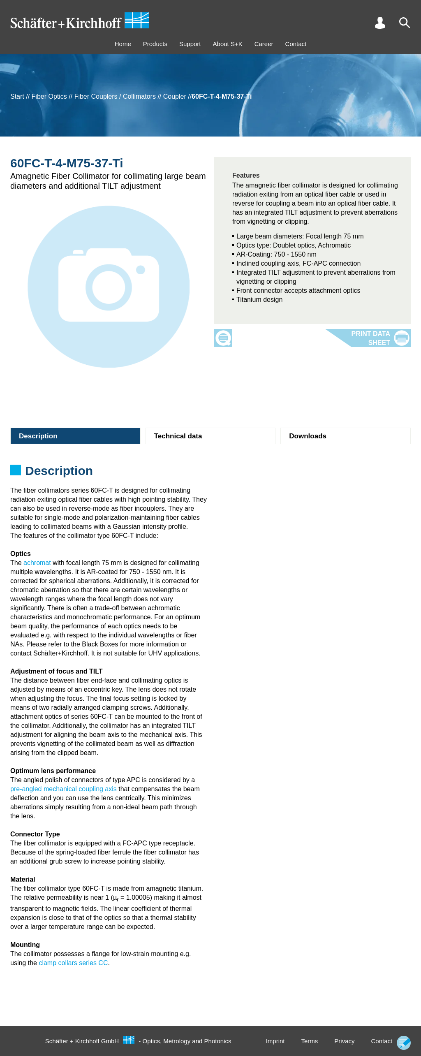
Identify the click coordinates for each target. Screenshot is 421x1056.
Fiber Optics (49, 96)
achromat (37, 562)
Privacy (344, 1040)
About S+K (228, 43)
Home (123, 43)
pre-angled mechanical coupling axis (63, 788)
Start (17, 96)
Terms (309, 1040)
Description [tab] (38, 436)
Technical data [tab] (178, 436)
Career (263, 43)
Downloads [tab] (307, 436)
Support (190, 43)
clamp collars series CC (73, 962)
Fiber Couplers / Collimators (115, 96)
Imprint (275, 1040)
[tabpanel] (210, 473)
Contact (296, 43)
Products (155, 43)
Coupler (174, 96)
